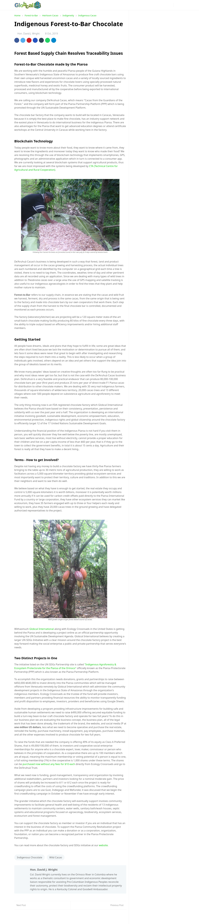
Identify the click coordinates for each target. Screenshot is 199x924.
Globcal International (41, 629)
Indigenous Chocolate (29, 857)
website (103, 845)
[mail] (165, 5)
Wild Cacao (55, 857)
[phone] (170, 5)
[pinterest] (145, 5)
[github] (160, 5)
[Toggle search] (182, 5)
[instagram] (140, 5)
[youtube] (150, 5)
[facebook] (135, 5)
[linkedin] (155, 5)
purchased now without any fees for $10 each (48, 764)
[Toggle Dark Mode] (176, 5)
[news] (130, 5)
